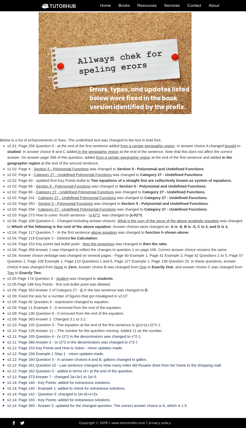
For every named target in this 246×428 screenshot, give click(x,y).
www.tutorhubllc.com (128, 423)
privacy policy (160, 423)
